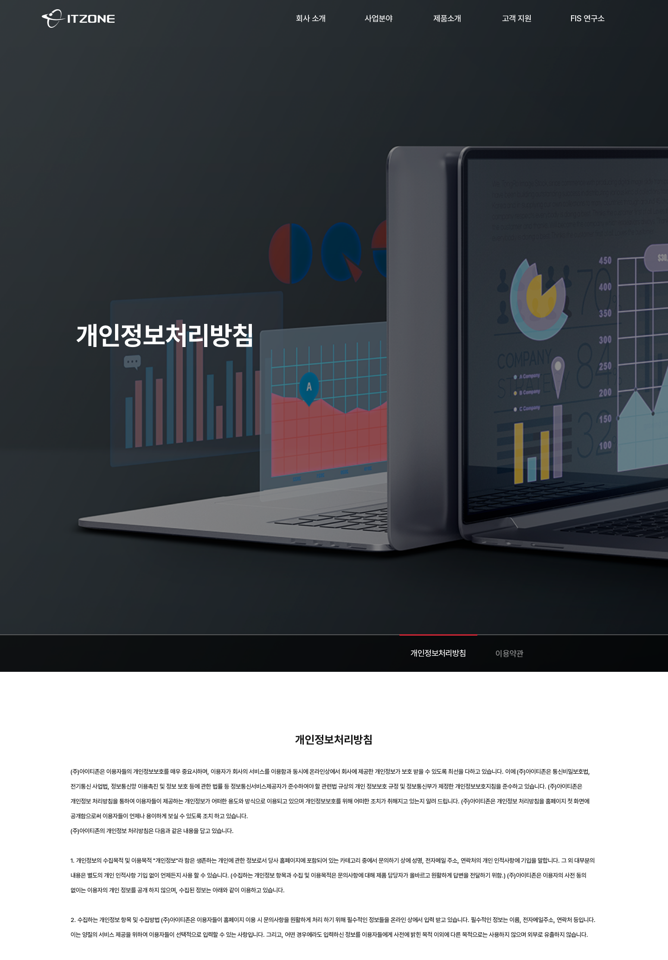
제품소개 (447, 18)
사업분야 (378, 18)
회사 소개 (311, 18)
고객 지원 (517, 18)
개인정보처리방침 (438, 653)
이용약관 (509, 653)
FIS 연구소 (587, 18)
